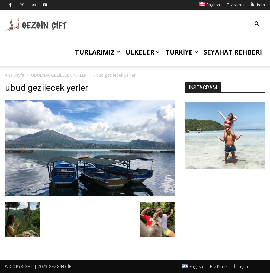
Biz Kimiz (235, 5)
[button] (256, 24)
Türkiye (181, 52)
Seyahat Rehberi (233, 52)
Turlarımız (97, 52)
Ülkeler (143, 52)
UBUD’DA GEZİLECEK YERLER (58, 75)
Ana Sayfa (14, 75)
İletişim (258, 5)
